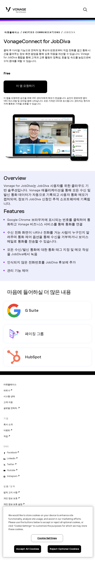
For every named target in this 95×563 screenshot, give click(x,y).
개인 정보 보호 (11, 498)
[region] (48, 531)
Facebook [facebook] (12, 452)
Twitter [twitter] (10, 464)
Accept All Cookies (27, 549)
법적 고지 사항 (11, 492)
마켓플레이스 (10, 384)
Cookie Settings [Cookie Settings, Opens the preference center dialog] (47, 538)
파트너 (7, 390)
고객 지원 (8, 402)
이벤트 (7, 430)
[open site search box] (85, 10)
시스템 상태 (9, 396)
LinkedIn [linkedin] (11, 458)
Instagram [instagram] (12, 476)
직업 (6, 436)
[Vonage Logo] (16, 9)
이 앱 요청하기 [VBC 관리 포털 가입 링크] (25, 86)
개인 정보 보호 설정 (13, 504)
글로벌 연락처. (11, 408)
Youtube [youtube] (11, 470)
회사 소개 (8, 424)
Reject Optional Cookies (64, 549)
